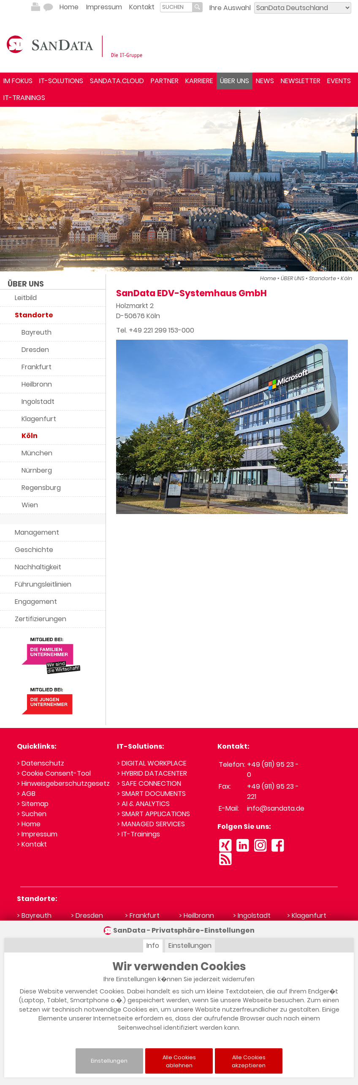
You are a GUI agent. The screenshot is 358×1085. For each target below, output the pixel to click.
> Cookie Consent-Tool (54, 773)
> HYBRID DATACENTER (152, 773)
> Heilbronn (196, 915)
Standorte (322, 278)
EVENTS (339, 81)
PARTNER (165, 81)
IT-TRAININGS (24, 98)
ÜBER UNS (234, 81)
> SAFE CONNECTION (149, 783)
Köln (346, 278)
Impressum (104, 7)
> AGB (26, 793)
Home (69, 7)
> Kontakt (32, 844)
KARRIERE (199, 81)
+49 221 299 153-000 (161, 330)
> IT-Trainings (138, 834)
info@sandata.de (275, 808)
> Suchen (31, 814)
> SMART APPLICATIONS (153, 814)
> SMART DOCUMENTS (151, 793)
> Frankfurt (142, 915)
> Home (29, 824)
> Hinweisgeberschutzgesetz (63, 783)
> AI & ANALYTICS (143, 804)
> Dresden (87, 915)
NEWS (265, 81)
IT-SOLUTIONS (61, 81)
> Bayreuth (34, 915)
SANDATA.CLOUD (117, 81)
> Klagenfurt (306, 915)
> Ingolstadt (252, 915)
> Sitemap (33, 804)
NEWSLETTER (300, 81)
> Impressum (37, 834)
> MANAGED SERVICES (151, 824)
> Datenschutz (40, 763)
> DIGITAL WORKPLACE (152, 763)
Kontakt (142, 7)
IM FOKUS (18, 81)
